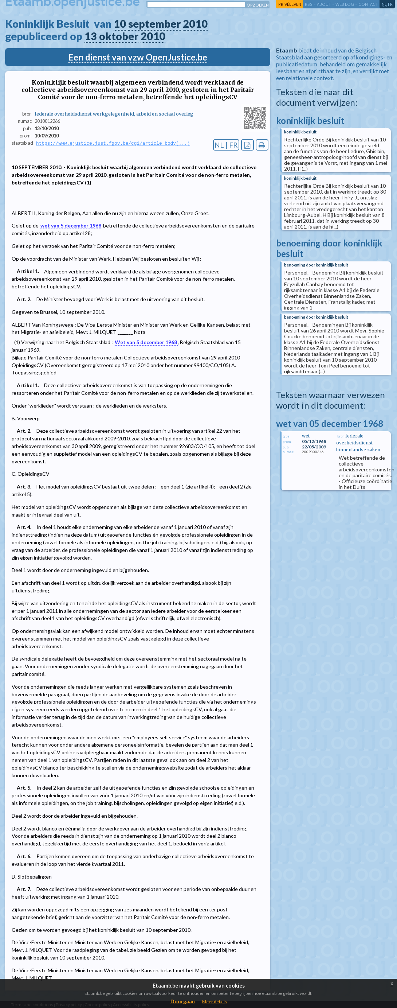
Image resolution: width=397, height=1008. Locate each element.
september (154, 23)
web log (344, 4)
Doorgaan (182, 1001)
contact (368, 4)
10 (120, 23)
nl (384, 4)
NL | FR (226, 145)
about (324, 4)
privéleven (289, 4)
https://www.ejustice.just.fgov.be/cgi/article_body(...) (113, 143)
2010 (195, 23)
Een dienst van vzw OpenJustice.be (137, 57)
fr (390, 4)
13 (90, 36)
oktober (118, 36)
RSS (309, 4)
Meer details (214, 1001)
